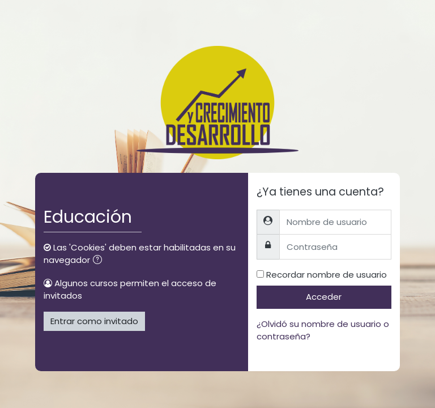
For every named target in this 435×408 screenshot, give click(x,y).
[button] (99, 261)
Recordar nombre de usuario (326, 274)
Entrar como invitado (94, 321)
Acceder (324, 297)
